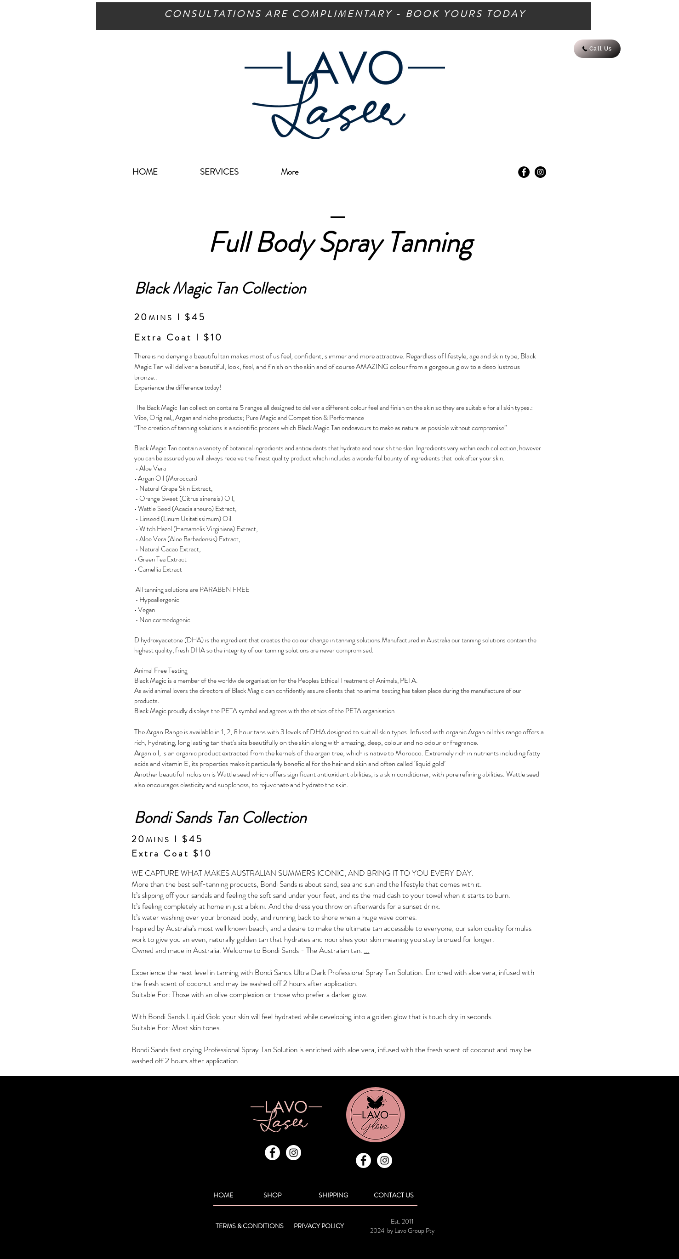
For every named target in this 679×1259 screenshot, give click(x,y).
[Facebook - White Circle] (272, 1152)
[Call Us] (597, 49)
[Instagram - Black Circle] (540, 172)
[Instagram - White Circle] (293, 1152)
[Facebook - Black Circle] (524, 172)
